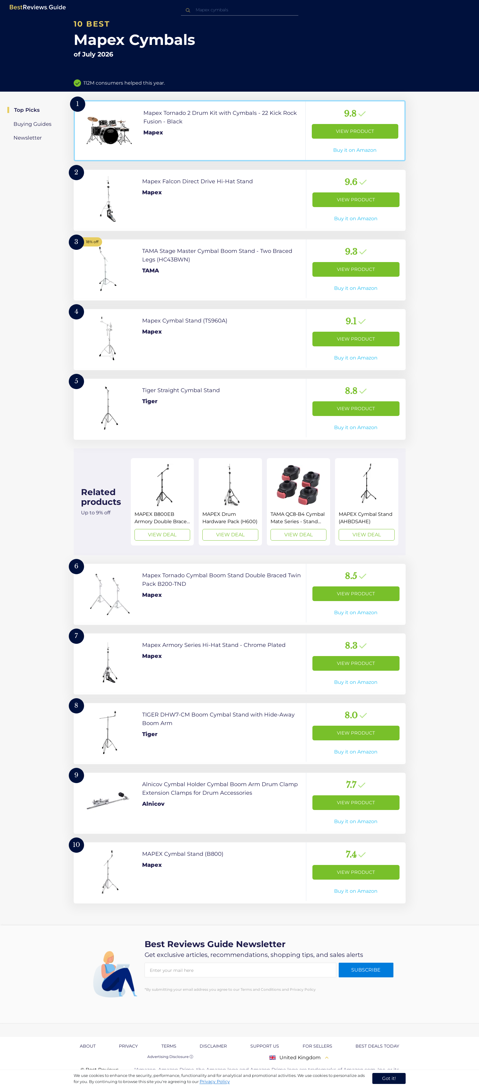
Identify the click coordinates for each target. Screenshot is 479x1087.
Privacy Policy (215, 1081)
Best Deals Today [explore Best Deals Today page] (377, 1046)
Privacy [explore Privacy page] (128, 1046)
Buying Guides (32, 124)
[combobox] (239, 10)
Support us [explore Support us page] (264, 1046)
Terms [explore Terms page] (168, 1046)
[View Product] (240, 130)
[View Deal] (162, 501)
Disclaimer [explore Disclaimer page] (213, 1046)
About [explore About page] (88, 1046)
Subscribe (366, 970)
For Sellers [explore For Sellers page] (317, 1046)
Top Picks (27, 110)
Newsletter (27, 138)
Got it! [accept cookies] (389, 1078)
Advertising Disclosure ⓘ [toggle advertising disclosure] (170, 1056)
